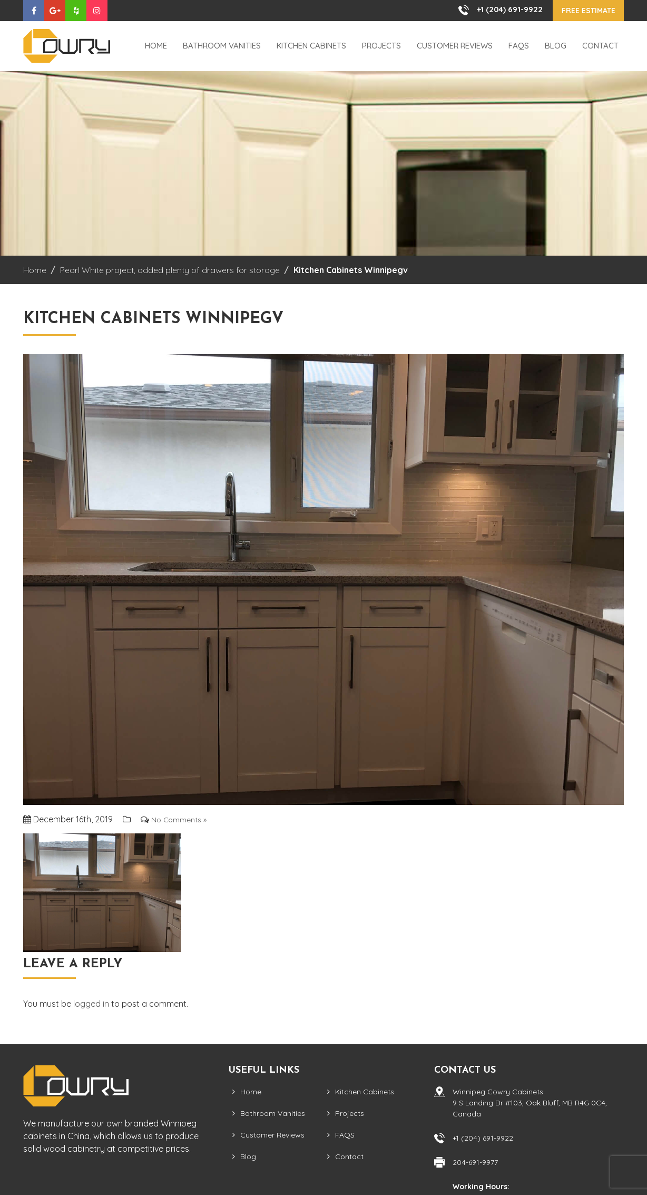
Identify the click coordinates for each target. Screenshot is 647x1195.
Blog (555, 46)
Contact (600, 46)
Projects (381, 46)
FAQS (518, 46)
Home (156, 46)
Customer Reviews (455, 46)
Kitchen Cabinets (311, 46)
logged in (91, 1004)
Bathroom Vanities (222, 46)
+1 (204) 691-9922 (497, 9)
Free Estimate (582, 10)
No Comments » (182, 819)
